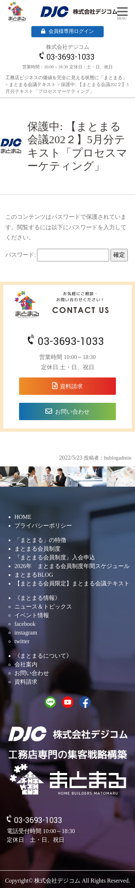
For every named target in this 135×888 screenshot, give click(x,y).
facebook (25, 624)
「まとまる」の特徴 (40, 540)
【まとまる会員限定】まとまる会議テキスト (72, 583)
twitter (22, 641)
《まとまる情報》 (37, 598)
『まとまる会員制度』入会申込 (54, 557)
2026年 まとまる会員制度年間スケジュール (72, 566)
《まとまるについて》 (43, 656)
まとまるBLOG (33, 575)
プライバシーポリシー (43, 525)
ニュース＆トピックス (43, 606)
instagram (25, 632)
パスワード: (57, 255)
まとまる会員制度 (37, 549)
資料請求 (71, 386)
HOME (22, 517)
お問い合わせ (72, 412)
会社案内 (25, 664)
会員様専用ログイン (67, 31)
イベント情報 (31, 615)
